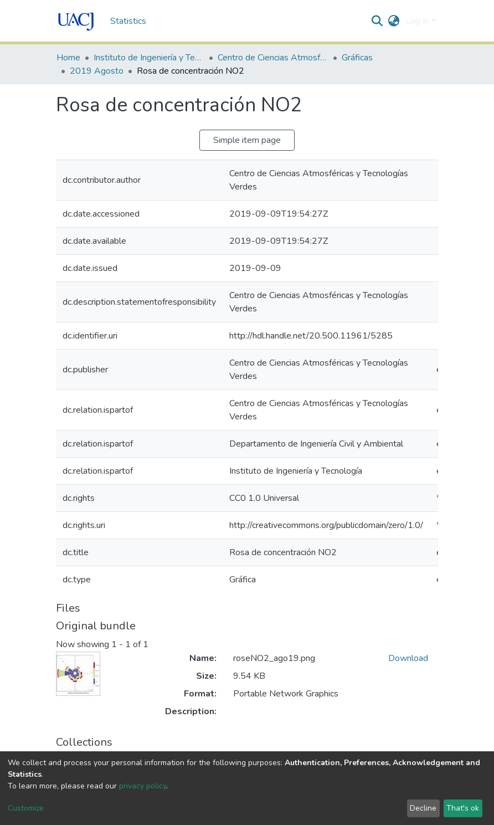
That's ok (462, 808)
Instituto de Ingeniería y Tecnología (149, 58)
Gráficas (357, 58)
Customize (26, 808)
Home (68, 58)
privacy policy (142, 786)
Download (408, 658)
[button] (394, 21)
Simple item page (247, 140)
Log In (417, 21)
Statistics (128, 21)
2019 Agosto (97, 71)
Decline (423, 808)
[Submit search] (377, 21)
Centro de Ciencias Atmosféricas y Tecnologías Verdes (273, 58)
